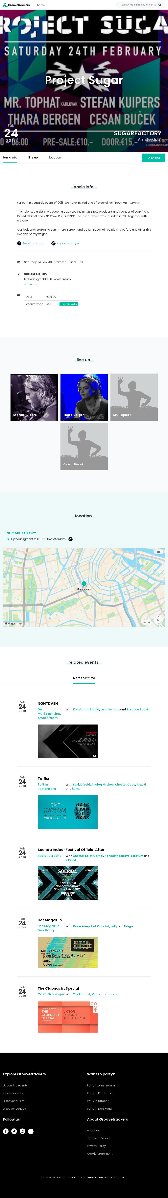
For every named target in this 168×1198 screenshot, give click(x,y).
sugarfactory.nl (65, 243)
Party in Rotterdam (100, 1093)
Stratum (137, 856)
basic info (10, 157)
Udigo (128, 926)
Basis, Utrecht (49, 856)
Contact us (105, 1177)
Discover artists (13, 1101)
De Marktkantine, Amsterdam (49, 713)
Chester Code (125, 785)
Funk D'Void (81, 785)
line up (33, 157)
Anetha (78, 856)
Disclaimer (86, 1177)
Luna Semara (110, 709)
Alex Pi (141, 785)
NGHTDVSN (48, 703)
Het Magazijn (50, 919)
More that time (84, 678)
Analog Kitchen (102, 785)
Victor (96, 994)
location (55, 157)
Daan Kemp (81, 926)
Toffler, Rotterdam (47, 786)
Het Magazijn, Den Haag (49, 928)
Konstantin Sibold (86, 709)
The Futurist (81, 994)
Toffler (44, 778)
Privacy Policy (96, 1146)
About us (93, 1130)
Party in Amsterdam (101, 1085)
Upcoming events (15, 1085)
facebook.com (30, 243)
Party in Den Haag (99, 1109)
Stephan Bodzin (138, 709)
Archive (121, 1177)
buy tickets (69, 304)
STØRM (71, 860)
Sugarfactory (21, 533)
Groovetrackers (64, 1177)
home (41, 5)
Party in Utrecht (98, 1101)
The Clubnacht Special (58, 988)
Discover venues (14, 1109)
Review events (13, 1093)
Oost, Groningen (51, 994)
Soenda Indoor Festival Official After (71, 849)
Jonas (112, 994)
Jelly (114, 926)
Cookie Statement (100, 1154)
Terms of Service (99, 1138)
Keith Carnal (94, 856)
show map (31, 284)
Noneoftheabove (117, 856)
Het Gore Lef (100, 926)
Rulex (76, 788)
